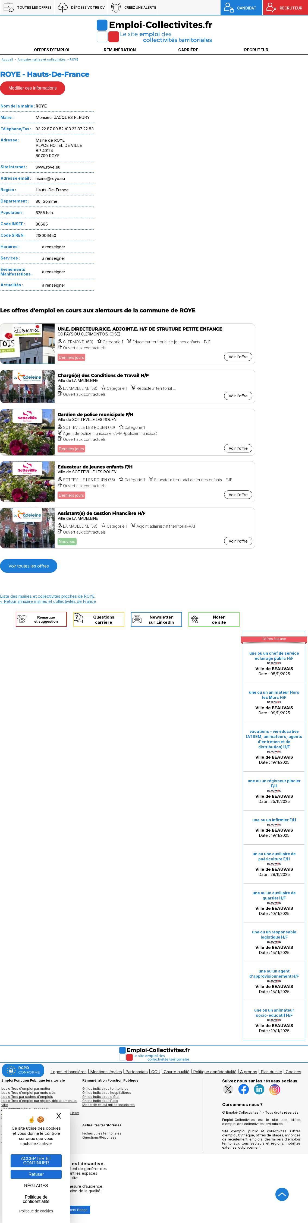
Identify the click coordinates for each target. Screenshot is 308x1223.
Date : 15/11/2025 (274, 942)
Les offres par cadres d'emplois (27, 1097)
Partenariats (136, 1071)
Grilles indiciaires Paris (100, 1101)
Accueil (7, 59)
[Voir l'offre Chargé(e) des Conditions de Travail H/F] (127, 386)
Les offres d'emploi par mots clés (28, 1093)
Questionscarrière (103, 619)
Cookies (293, 1071)
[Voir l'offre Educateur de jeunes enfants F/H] (127, 481)
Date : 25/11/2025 (274, 791)
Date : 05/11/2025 (274, 663)
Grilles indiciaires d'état (101, 1097)
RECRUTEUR (291, 8)
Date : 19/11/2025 (274, 747)
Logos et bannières (69, 1071)
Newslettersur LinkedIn (161, 619)
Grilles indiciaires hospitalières (106, 1093)
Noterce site (219, 619)
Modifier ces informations (32, 88)
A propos (248, 1071)
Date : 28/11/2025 (274, 864)
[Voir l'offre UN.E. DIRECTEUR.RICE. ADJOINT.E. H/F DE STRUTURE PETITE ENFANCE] (127, 344)
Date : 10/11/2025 (274, 903)
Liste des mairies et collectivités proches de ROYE (47, 596)
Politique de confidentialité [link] (36, 1199)
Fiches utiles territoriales (101, 1133)
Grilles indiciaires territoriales (105, 1088)
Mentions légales (106, 1071)
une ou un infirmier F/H (274, 820)
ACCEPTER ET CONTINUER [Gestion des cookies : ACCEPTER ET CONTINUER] (36, 1160)
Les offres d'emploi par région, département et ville (39, 1103)
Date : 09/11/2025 (274, 702)
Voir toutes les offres (28, 566)
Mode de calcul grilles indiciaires (108, 1105)
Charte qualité (177, 1071)
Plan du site (271, 1071)
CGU (155, 1071)
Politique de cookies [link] (36, 1211)
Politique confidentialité (215, 1071)
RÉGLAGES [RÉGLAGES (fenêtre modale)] (36, 1185)
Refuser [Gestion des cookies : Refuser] (36, 1174)
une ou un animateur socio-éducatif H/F (274, 1013)
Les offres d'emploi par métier (25, 1088)
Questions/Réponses (99, 1137)
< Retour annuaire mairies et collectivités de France (48, 601)
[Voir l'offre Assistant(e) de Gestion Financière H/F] (127, 528)
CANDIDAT (246, 8)
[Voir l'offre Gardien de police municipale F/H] (127, 432)
